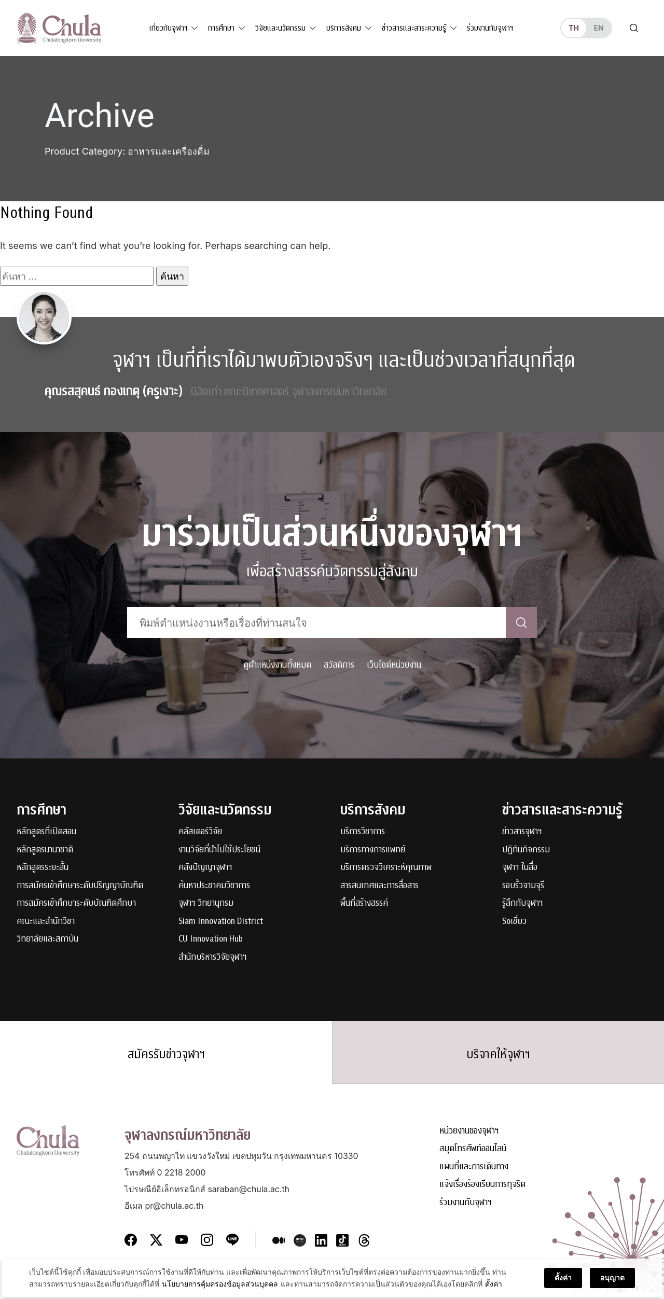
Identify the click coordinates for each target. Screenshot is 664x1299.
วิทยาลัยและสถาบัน (47, 939)
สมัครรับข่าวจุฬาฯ (166, 1058)
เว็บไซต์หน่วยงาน (394, 664)
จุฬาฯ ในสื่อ (519, 868)
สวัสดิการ (339, 664)
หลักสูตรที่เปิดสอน (46, 832)
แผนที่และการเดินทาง (473, 1175)
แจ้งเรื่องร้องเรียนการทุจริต (482, 1192)
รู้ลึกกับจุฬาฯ (522, 903)
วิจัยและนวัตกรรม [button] (280, 28)
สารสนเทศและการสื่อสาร (379, 886)
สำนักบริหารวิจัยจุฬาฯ (212, 957)
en (598, 27)
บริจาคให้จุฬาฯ (498, 1058)
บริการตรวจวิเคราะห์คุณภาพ (386, 868)
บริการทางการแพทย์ (372, 850)
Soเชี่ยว (514, 922)
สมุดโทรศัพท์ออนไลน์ (472, 1157)
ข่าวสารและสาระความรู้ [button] (414, 28)
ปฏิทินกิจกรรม (526, 850)
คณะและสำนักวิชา (46, 922)
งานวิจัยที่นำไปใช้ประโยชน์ (219, 850)
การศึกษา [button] (221, 28)
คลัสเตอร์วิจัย (200, 832)
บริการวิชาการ (362, 832)
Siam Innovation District (220, 922)
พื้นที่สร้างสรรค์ (364, 903)
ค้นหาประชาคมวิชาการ (214, 886)
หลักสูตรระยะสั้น (42, 868)
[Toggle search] (633, 28)
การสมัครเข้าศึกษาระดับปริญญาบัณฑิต (80, 886)
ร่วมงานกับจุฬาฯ (490, 28)
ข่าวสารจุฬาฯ (522, 832)
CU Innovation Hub (210, 939)
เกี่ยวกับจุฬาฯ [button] (168, 28)
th (574, 27)
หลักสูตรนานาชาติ (45, 850)
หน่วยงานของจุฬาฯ (469, 1139)
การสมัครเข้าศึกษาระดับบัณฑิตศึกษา (76, 903)
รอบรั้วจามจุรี (523, 886)
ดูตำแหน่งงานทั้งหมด (277, 664)
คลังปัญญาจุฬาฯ (205, 868)
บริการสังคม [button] (343, 28)
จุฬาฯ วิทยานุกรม (205, 903)
